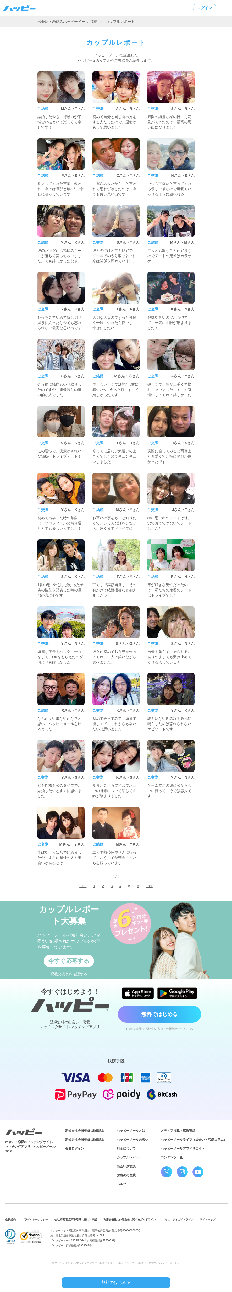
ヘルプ (121, 1184)
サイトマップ (208, 1219)
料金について (126, 1148)
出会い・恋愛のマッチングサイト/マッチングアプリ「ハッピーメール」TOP (32, 1146)
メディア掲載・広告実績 (178, 1131)
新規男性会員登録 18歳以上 (84, 1139)
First (82, 886)
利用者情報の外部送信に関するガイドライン (129, 1219)
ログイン (204, 8)
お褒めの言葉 (126, 1175)
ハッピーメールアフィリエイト (183, 1148)
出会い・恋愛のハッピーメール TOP (67, 21)
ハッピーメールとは (131, 1131)
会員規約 (10, 1219)
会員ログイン (74, 1148)
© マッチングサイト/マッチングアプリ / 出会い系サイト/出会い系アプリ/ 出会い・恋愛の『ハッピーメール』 (116, 1263)
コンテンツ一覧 (172, 1157)
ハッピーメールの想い (132, 1139)
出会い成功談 (126, 1166)
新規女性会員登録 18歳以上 (84, 1131)
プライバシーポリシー (35, 1219)
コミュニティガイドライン (178, 1219)
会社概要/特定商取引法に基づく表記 (75, 1219)
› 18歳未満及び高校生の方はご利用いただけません (159, 1029)
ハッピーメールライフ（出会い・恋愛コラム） (194, 1139)
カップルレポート (129, 1157)
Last (149, 886)
